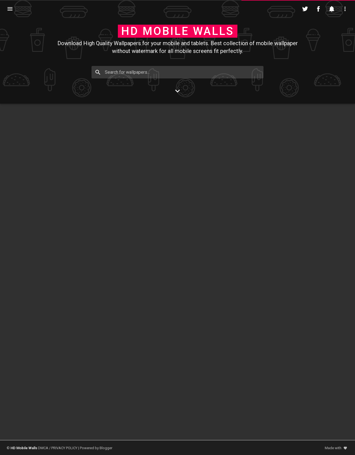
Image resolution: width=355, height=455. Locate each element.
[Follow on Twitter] (305, 9)
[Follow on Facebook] (318, 9)
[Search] (98, 72)
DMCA (43, 448)
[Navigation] (10, 9)
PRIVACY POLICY (64, 448)
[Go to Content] (177, 91)
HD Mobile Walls (177, 31)
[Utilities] (345, 9)
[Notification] (331, 9)
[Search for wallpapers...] (177, 72)
